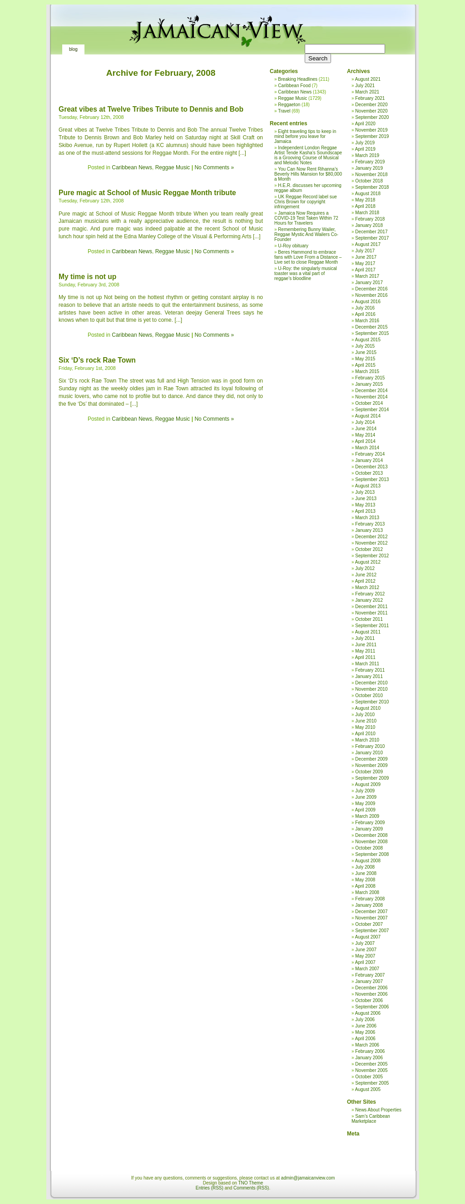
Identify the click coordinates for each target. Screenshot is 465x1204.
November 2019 (371, 130)
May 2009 (365, 803)
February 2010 (370, 746)
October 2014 (369, 403)
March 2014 (367, 447)
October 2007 (369, 924)
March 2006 (367, 1044)
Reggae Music (172, 167)
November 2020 (371, 110)
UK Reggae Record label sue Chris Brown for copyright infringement (305, 201)
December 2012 (371, 536)
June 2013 (365, 498)
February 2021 (370, 98)
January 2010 (369, 752)
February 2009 (370, 822)
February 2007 (370, 975)
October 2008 (369, 847)
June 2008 (365, 873)
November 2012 (371, 543)
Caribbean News (132, 167)
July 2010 (365, 714)
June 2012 (365, 574)
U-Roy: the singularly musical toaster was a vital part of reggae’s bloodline (305, 273)
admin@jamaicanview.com (308, 1177)
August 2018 (368, 193)
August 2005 (368, 1089)
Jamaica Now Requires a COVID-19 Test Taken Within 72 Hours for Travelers (306, 218)
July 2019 (365, 142)
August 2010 (368, 708)
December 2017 (371, 231)
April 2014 (365, 441)
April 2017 (365, 269)
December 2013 (371, 466)
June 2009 (365, 797)
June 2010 (365, 720)
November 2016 (371, 295)
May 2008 (365, 879)
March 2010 (367, 739)
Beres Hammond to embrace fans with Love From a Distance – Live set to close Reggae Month (307, 257)
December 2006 (371, 987)
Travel (284, 110)
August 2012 (368, 562)
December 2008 (371, 835)
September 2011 (372, 625)
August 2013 (368, 485)
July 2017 (365, 250)
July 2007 (365, 943)
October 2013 (369, 473)
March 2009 (367, 816)
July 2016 (365, 307)
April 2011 (365, 657)
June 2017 (365, 257)
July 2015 (365, 346)
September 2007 (372, 930)
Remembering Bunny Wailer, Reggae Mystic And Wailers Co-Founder (306, 234)
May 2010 (365, 727)
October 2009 (369, 771)
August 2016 (368, 301)
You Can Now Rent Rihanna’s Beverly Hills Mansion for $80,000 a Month (308, 174)
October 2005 (369, 1076)
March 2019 (367, 155)
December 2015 (371, 326)
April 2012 (365, 581)
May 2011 (365, 651)
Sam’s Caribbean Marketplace (370, 1119)
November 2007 (371, 917)
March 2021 (367, 91)
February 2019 (370, 161)
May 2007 (365, 955)
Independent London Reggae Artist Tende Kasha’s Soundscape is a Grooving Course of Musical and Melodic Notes (308, 155)
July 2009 (365, 790)
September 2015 (372, 333)
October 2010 (369, 695)
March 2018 (367, 212)
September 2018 (372, 187)
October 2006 (369, 1000)
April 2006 (365, 1038)
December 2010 (371, 682)
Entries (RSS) (209, 1187)
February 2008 (370, 898)
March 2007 (367, 968)
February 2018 (370, 218)
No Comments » (214, 167)
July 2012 (365, 568)
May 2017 (365, 263)
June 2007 (365, 949)
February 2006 (370, 1051)
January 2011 (369, 676)
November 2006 (371, 994)
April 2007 (365, 962)
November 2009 (371, 765)
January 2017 (369, 282)
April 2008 (365, 886)
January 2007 (369, 981)
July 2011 (365, 638)
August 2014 (368, 415)
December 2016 (371, 288)
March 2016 (367, 320)
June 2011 (365, 644)
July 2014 (365, 422)
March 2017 (367, 276)
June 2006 (365, 1025)
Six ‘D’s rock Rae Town (97, 360)
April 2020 (365, 123)
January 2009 (369, 828)
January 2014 (369, 460)
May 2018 (365, 199)
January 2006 (369, 1057)
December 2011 (371, 606)
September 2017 (372, 238)
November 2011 (371, 612)
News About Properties (378, 1109)
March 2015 (367, 371)
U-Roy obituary (293, 245)
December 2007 (371, 911)
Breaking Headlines (297, 79)
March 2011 (367, 663)
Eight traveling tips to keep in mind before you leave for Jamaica (305, 136)
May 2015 (365, 358)
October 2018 (369, 180)
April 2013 (365, 511)
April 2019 (365, 149)
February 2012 (370, 593)
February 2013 (370, 523)
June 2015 (365, 352)
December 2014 (371, 390)
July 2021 (365, 85)
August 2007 (368, 936)
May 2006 (365, 1032)
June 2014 (365, 428)
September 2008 (372, 854)
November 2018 (371, 174)
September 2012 (372, 555)
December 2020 (371, 104)
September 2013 (372, 479)
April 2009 (365, 809)
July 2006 (365, 1019)
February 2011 (370, 670)
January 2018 (369, 225)
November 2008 (371, 841)
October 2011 (369, 619)
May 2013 (365, 504)
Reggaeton (289, 104)
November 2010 (371, 689)
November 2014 (371, 396)
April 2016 (365, 314)
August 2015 (368, 339)
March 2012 (367, 587)
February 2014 (370, 454)
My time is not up (87, 276)
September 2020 (372, 117)
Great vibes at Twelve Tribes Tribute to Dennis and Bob (151, 109)
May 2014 (365, 434)
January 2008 (369, 905)
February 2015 (370, 377)
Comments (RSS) (251, 1187)
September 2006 (372, 1006)
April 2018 (365, 206)
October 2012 (369, 549)
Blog (73, 49)
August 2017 (368, 244)
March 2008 (367, 892)
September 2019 (372, 136)
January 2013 (369, 530)
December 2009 (371, 759)
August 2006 (368, 1013)
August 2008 (368, 860)
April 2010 (365, 733)
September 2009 (372, 778)
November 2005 (371, 1070)
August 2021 (368, 79)
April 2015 (365, 365)
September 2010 (372, 701)
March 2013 (367, 517)
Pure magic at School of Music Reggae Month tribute (147, 193)
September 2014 (372, 409)
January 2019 (369, 168)
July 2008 (365, 867)
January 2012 (369, 600)
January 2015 (369, 384)
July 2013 (365, 492)
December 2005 (371, 1063)
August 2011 (368, 631)
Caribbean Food (294, 85)
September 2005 (372, 1083)
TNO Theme (250, 1182)
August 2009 (368, 784)
